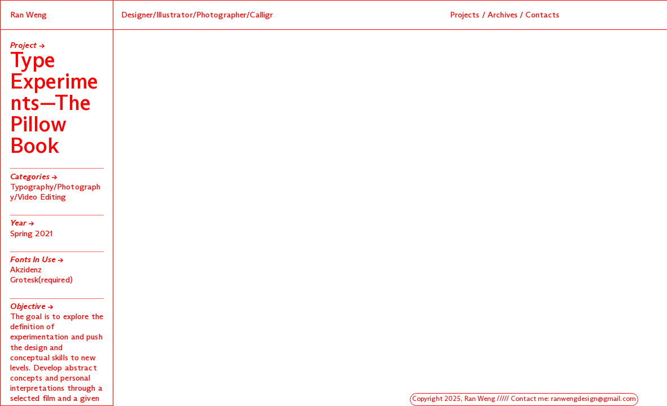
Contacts (542, 15)
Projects (465, 15)
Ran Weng (28, 15)
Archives (503, 15)
